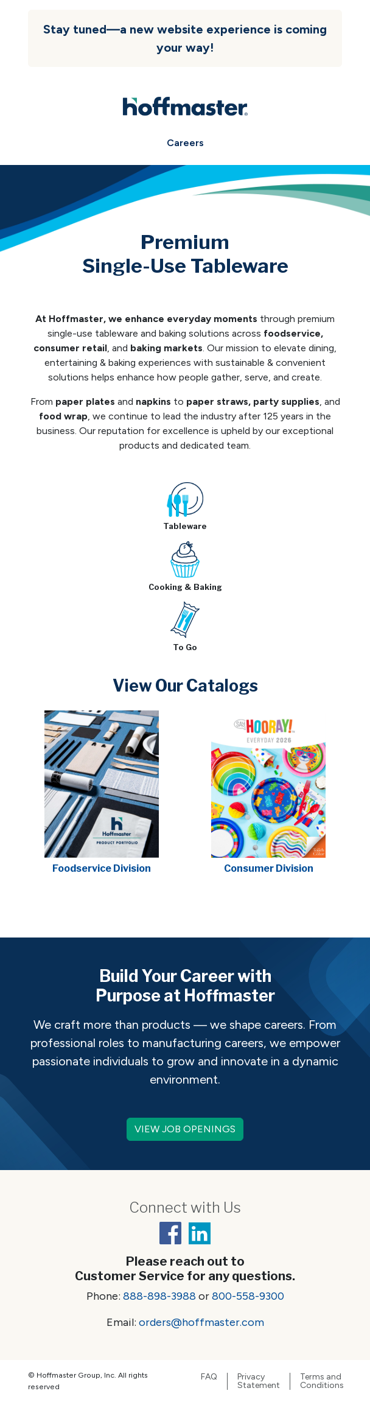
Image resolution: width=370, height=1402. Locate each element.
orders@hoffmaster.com (201, 1322)
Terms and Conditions (322, 1381)
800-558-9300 (248, 1296)
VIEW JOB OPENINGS (185, 1129)
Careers (185, 143)
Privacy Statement (258, 1381)
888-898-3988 (159, 1296)
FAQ (209, 1377)
